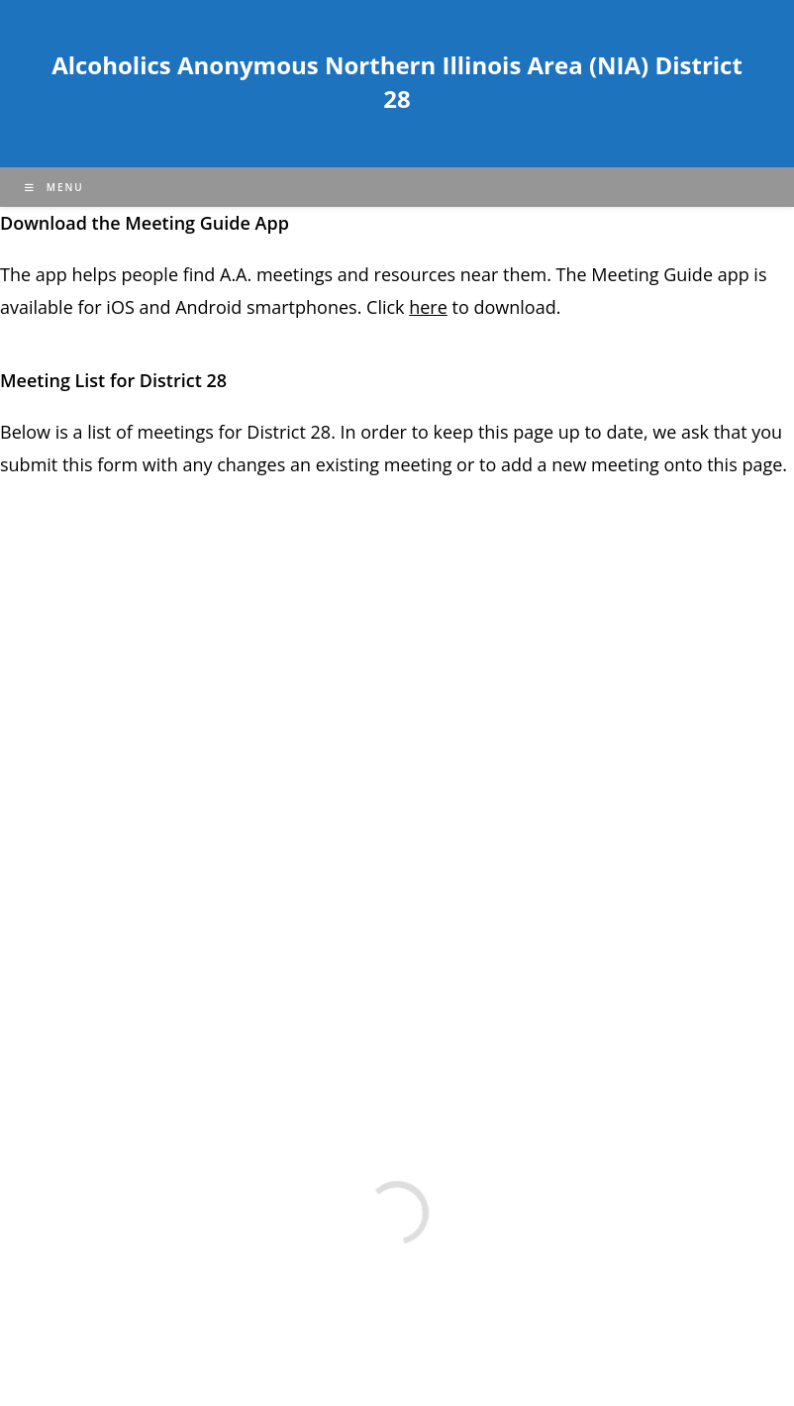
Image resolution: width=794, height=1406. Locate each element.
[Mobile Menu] (54, 187)
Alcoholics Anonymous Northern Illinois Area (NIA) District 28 (397, 82)
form (120, 464)
